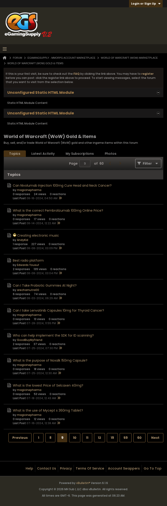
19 (112, 437)
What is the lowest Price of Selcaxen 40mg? (48, 385)
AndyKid (22, 240)
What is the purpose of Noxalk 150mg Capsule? (50, 360)
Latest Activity (43, 153)
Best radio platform (28, 260)
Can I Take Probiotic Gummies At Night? (45, 285)
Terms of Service (90, 468)
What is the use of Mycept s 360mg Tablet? (48, 410)
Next (155, 437)
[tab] (15, 153)
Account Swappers (124, 468)
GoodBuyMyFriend (29, 340)
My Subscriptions (80, 153)
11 (87, 437)
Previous (20, 437)
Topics (14, 153)
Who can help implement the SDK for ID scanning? (53, 335)
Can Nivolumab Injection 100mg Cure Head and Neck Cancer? (62, 185)
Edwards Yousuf (28, 265)
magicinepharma (29, 190)
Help (29, 468)
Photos (110, 153)
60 (139, 437)
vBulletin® (83, 483)
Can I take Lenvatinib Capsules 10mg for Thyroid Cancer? (58, 310)
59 (126, 437)
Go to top (153, 468)
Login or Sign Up (146, 4)
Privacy (66, 468)
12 (99, 437)
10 (74, 437)
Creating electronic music (38, 235)
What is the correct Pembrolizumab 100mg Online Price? (58, 210)
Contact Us (46, 468)
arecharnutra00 (28, 290)
